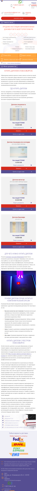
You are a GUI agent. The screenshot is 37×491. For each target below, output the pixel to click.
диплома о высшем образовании (15, 257)
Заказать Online (18, 18)
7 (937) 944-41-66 (10, 486)
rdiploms (28, 13)
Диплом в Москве (27, 59)
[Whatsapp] (20, 2)
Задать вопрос (26, 55)
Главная (4, 63)
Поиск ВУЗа (7, 55)
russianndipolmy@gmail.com (12, 12)
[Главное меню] (7, 22)
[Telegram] (22, 2)
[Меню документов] (8, 66)
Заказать (18, 131)
